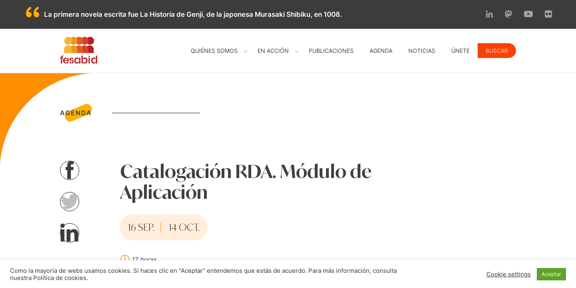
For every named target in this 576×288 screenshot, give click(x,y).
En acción (273, 50)
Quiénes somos (214, 50)
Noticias (421, 50)
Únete (460, 50)
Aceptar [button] (551, 274)
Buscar (497, 50)
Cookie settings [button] (508, 274)
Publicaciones (331, 50)
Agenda (381, 50)
